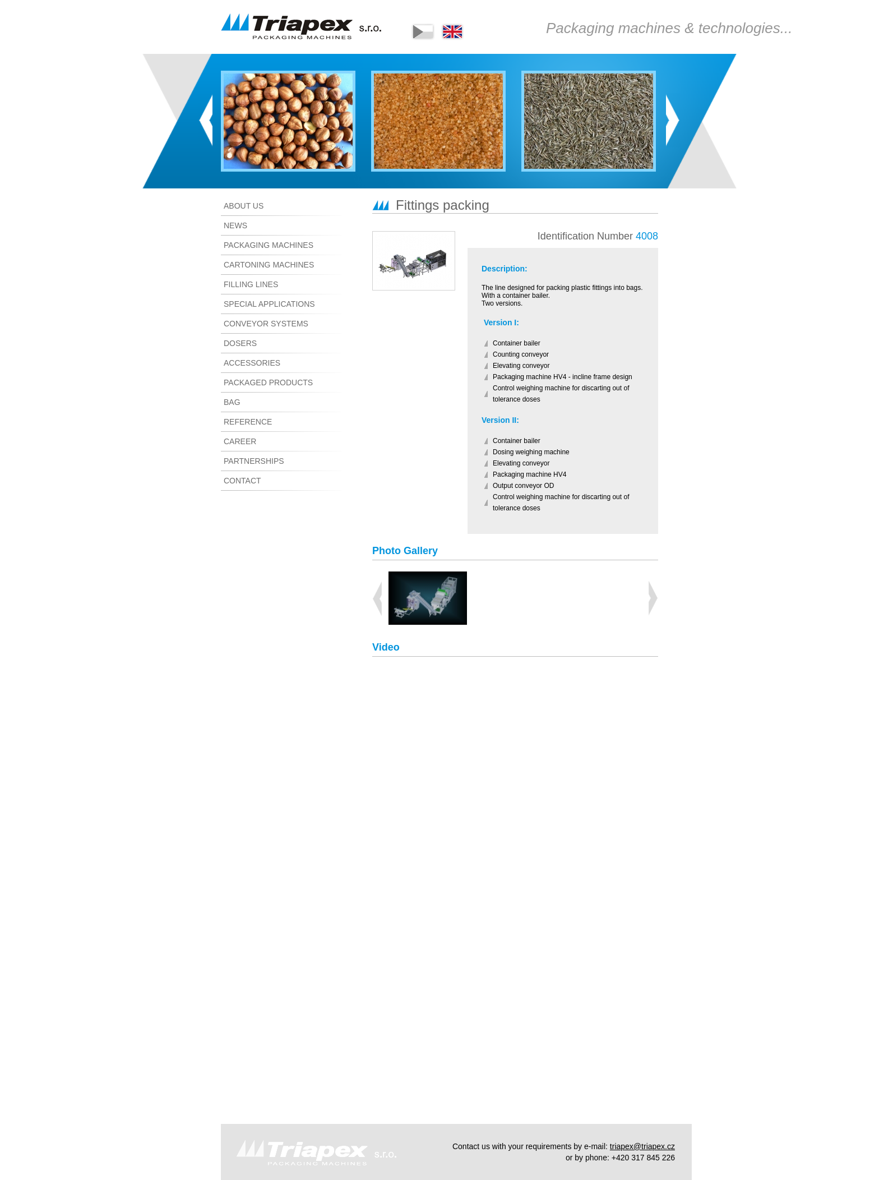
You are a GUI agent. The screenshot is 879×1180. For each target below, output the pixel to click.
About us (243, 205)
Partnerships (254, 461)
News (235, 225)
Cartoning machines (269, 264)
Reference (248, 421)
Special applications (269, 303)
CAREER (240, 441)
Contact (242, 480)
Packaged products (268, 382)
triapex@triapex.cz (642, 1146)
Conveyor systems (266, 323)
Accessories (252, 362)
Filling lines (251, 284)
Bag (232, 402)
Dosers (240, 343)
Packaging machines (268, 245)
